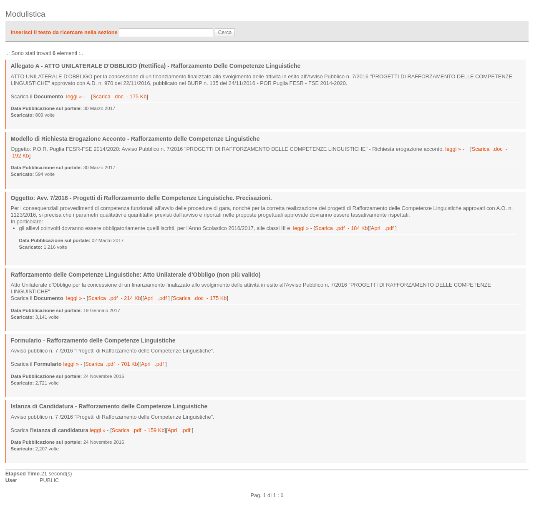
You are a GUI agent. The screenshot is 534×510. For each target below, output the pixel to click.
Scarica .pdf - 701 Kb (111, 364)
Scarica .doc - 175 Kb (119, 96)
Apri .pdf (383, 228)
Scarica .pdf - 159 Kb (138, 430)
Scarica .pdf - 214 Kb (114, 298)
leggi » (74, 96)
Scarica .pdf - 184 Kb (341, 228)
